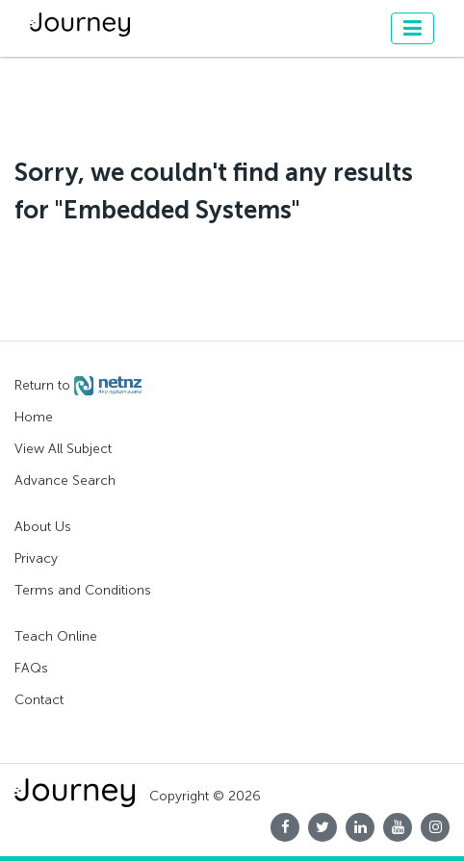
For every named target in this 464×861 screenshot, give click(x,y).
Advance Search (65, 480)
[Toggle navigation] (412, 28)
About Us (42, 527)
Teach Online (55, 636)
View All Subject (63, 449)
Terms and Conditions (82, 590)
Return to (78, 385)
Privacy (36, 558)
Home (33, 417)
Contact (39, 700)
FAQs (31, 668)
